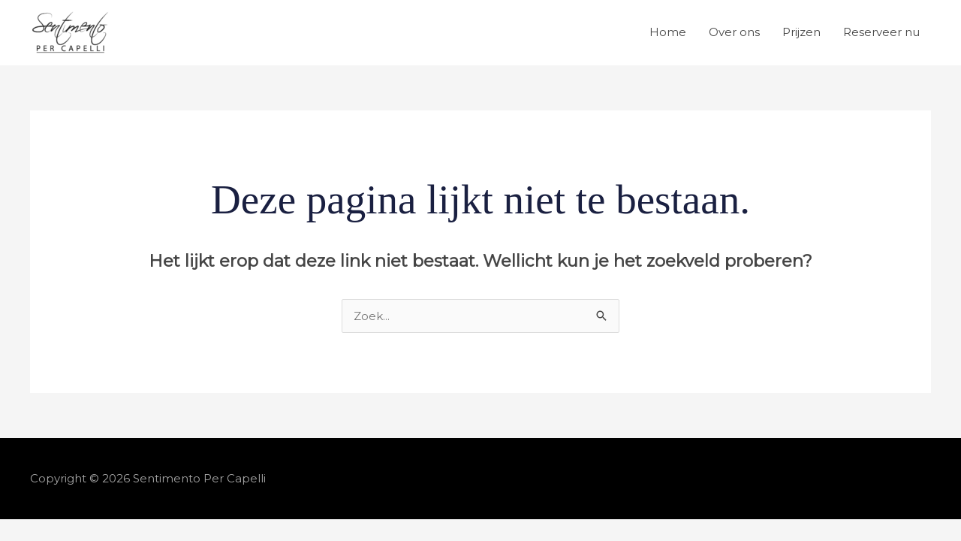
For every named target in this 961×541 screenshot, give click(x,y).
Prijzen (801, 32)
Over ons (734, 32)
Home (667, 32)
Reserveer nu (881, 32)
